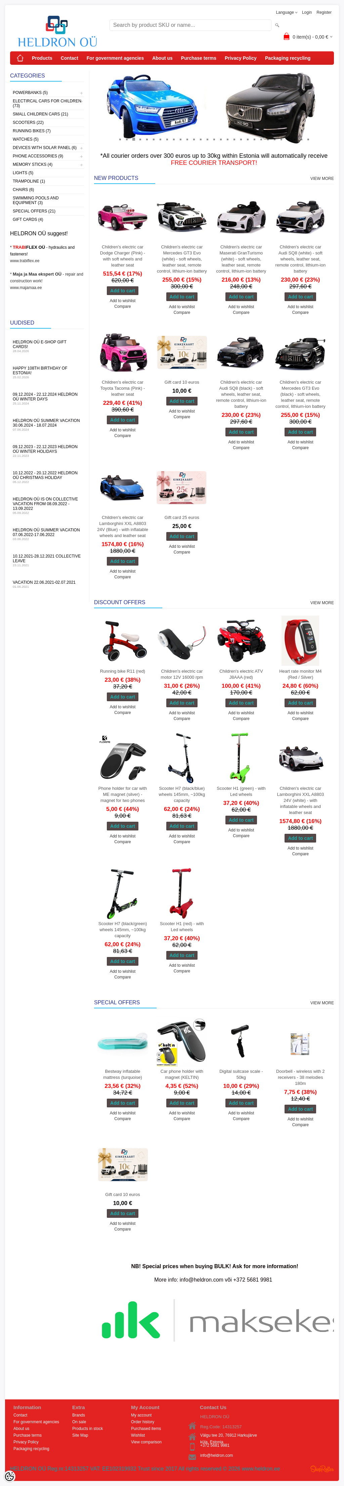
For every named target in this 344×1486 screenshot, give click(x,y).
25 (281, 139)
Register (324, 12)
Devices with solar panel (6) (45, 147)
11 (187, 139)
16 (220, 139)
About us (162, 58)
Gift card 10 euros (182, 382)
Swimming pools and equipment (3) (36, 200)
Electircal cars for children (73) (47, 103)
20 (247, 139)
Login (307, 12)
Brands (78, 1415)
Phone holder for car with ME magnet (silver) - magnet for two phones (122, 794)
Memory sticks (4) (32, 164)
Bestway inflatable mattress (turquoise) (122, 1074)
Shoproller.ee (322, 1469)
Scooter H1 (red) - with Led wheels (182, 926)
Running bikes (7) (32, 131)
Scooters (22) (28, 122)
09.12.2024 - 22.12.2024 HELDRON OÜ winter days (47, 398)
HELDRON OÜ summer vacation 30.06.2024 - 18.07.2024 (47, 424)
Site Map (80, 1435)
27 (294, 139)
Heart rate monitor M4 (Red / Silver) (300, 674)
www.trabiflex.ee (24, 260)
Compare (122, 306)
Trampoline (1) (29, 181)
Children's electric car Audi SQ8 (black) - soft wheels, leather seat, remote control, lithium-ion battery (241, 394)
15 (214, 139)
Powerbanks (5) (30, 92)
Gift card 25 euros (182, 517)
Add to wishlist (123, 300)
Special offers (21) (34, 211)
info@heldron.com (216, 1455)
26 (288, 139)
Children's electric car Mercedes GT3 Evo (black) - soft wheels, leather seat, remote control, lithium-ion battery (300, 394)
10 (180, 139)
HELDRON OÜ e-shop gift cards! (47, 346)
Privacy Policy (241, 58)
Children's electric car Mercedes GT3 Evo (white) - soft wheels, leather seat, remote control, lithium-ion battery (182, 259)
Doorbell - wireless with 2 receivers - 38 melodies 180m (300, 1077)
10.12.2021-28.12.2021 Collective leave (47, 560)
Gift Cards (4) (28, 219)
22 (261, 139)
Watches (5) (26, 139)
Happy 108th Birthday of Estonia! (47, 372)
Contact (69, 58)
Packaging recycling (287, 58)
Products (42, 58)
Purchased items (146, 1428)
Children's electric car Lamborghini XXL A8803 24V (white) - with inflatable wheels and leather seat (300, 800)
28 (301, 139)
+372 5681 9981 (214, 1445)
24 (274, 139)
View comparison (146, 1442)
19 (241, 139)
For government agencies (115, 58)
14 (207, 139)
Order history (142, 1422)
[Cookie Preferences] (9, 1477)
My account (141, 1415)
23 (267, 139)
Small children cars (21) (40, 114)
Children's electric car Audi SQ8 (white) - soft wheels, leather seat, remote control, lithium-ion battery (300, 259)
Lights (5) (23, 173)
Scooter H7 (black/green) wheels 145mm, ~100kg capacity (122, 929)
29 (308, 139)
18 (234, 139)
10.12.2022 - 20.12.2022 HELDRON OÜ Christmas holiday (47, 477)
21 (254, 139)
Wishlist (138, 1435)
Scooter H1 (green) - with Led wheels (241, 791)
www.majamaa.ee (26, 287)
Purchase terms (198, 58)
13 (200, 139)
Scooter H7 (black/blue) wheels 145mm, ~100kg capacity (182, 794)
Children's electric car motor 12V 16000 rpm (182, 674)
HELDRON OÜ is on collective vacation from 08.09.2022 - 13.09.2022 (47, 506)
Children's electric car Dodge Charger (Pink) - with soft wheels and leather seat (122, 256)
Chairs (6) (23, 189)
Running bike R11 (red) (122, 671)
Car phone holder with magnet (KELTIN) (182, 1074)
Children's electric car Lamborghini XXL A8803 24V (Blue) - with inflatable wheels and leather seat (122, 526)
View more (322, 178)
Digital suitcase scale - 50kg (241, 1074)
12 (193, 139)
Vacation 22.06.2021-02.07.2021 (47, 584)
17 (227, 139)
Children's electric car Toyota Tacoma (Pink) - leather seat (122, 388)
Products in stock (87, 1428)
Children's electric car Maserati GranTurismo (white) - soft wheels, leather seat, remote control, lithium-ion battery (241, 259)
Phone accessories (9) (38, 156)
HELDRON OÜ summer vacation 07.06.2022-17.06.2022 (47, 534)
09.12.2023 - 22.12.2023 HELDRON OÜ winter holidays (47, 451)
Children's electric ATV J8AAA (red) (241, 674)
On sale (79, 1422)
